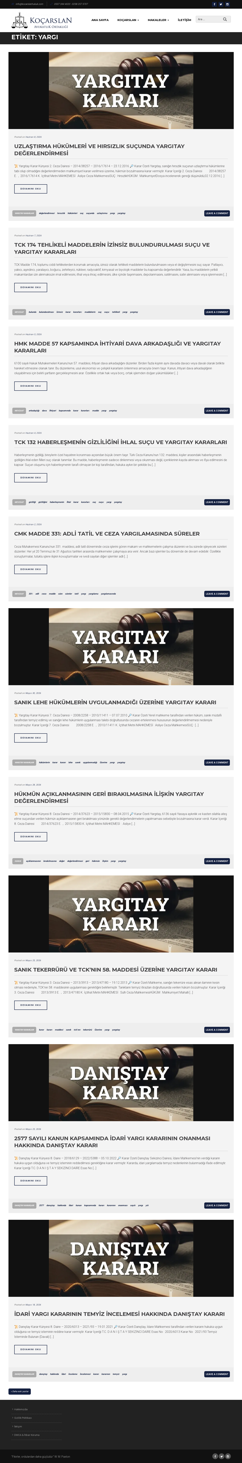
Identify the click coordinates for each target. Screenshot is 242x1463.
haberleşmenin (57, 502)
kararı (63, 762)
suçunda (90, 213)
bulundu (32, 312)
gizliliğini (42, 502)
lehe (70, 762)
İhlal (69, 502)
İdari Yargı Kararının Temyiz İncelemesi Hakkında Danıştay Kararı (119, 1314)
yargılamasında (108, 594)
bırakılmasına (49, 861)
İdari (71, 1205)
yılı (147, 1205)
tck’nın (77, 1030)
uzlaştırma (102, 213)
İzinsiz (59, 312)
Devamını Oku (30, 189)
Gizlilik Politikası (23, 1417)
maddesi (59, 1030)
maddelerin (90, 312)
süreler (68, 594)
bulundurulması (46, 312)
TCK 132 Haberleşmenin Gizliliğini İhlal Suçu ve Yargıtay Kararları (120, 442)
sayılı (132, 1205)
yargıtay (121, 213)
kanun (78, 1205)
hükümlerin (44, 762)
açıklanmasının (33, 861)
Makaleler (158, 20)
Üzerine (103, 762)
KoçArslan (128, 20)
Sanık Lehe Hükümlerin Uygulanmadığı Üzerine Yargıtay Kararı (115, 702)
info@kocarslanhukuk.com (27, 4)
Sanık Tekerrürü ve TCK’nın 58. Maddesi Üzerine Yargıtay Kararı (115, 969)
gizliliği (32, 502)
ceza (44, 594)
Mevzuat (19, 312)
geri (87, 861)
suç (81, 213)
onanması (122, 1205)
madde (95, 410)
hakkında (61, 1205)
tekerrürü (87, 1030)
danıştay (50, 1205)
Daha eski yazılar (20, 1391)
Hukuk (18, 861)
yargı (112, 213)
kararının (111, 1205)
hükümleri (72, 213)
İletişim (184, 20)
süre (60, 594)
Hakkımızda (21, 1409)
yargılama (93, 594)
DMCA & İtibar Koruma (26, 1435)
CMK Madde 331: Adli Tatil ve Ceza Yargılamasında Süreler (107, 533)
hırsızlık (61, 213)
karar (67, 312)
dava (44, 410)
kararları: (77, 312)
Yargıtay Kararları (24, 213)
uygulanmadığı (90, 762)
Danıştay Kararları (24, 1205)
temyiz (116, 1374)
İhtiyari (52, 410)
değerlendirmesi (46, 213)
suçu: (106, 312)
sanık (77, 762)
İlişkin (105, 861)
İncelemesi (85, 1374)
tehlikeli (116, 312)
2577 (41, 1205)
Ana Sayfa (100, 20)
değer (61, 861)
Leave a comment (217, 213)
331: (31, 594)
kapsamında (64, 410)
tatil (76, 594)
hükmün (96, 861)
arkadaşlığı (34, 410)
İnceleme (72, 1374)
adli (37, 594)
